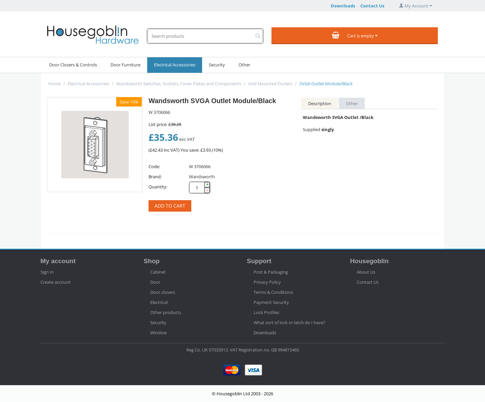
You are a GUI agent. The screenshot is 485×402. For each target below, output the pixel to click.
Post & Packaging (271, 272)
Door (155, 282)
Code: (154, 166)
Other (244, 65)
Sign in (47, 272)
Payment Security (271, 302)
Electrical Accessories (174, 65)
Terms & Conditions (273, 292)
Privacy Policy (267, 282)
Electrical (159, 302)
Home (54, 84)
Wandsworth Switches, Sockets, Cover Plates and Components (178, 84)
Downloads (343, 6)
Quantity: (158, 187)
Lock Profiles (266, 312)
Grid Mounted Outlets (270, 84)
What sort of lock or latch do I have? (289, 322)
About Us (366, 272)
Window (158, 333)
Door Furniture (125, 65)
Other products (165, 312)
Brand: (155, 177)
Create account (55, 282)
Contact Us (372, 6)
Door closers (162, 292)
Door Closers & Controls (73, 65)
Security (217, 65)
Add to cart (170, 206)
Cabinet (158, 272)
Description (319, 103)
